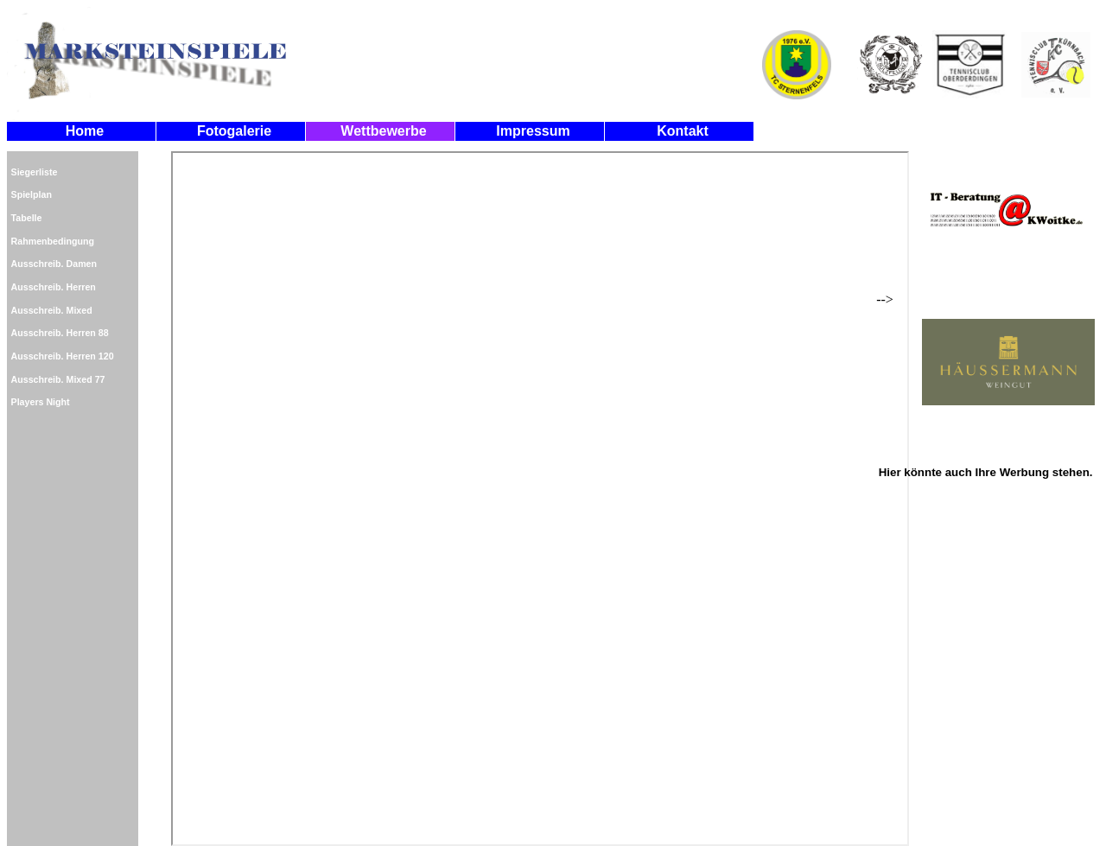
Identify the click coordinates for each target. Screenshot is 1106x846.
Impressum (532, 131)
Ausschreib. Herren (53, 287)
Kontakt (683, 131)
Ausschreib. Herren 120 (62, 356)
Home (85, 131)
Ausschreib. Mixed (51, 310)
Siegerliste (34, 172)
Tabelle (26, 218)
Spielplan (31, 194)
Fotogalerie (234, 131)
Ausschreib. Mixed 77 (58, 379)
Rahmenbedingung (53, 241)
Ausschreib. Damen (54, 263)
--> (985, 275)
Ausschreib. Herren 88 (60, 333)
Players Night (40, 402)
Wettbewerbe (383, 131)
